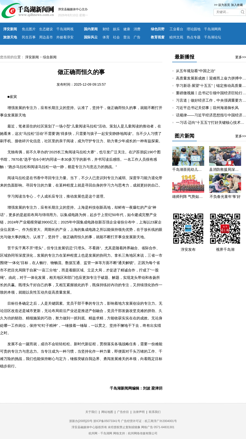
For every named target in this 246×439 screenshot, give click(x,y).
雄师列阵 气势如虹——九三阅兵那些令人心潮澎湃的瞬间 (188, 196)
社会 (116, 37)
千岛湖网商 (212, 29)
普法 (126, 37)
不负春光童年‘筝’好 (225, 196)
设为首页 (224, 5)
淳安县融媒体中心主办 (73, 9)
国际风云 (91, 37)
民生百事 (29, 37)
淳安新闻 (10, 29)
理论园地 (193, 29)
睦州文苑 (176, 37)
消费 (137, 29)
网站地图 (107, 412)
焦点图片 (29, 29)
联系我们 (155, 412)
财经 (106, 29)
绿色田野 (158, 29)
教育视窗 (158, 37)
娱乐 (116, 29)
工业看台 (176, 29)
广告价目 (123, 412)
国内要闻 (91, 29)
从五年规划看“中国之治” (195, 71)
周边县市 (46, 37)
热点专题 (193, 37)
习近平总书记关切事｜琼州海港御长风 (207, 108)
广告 (137, 37)
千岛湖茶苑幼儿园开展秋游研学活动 (188, 169)
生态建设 (46, 29)
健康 (126, 29)
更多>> (240, 57)
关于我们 (91, 412)
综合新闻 (50, 57)
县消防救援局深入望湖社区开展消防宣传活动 (225, 169)
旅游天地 (10, 37)
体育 (106, 37)
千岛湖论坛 (212, 37)
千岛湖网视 (65, 29)
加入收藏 (237, 5)
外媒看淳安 (65, 37)
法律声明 (139, 412)
